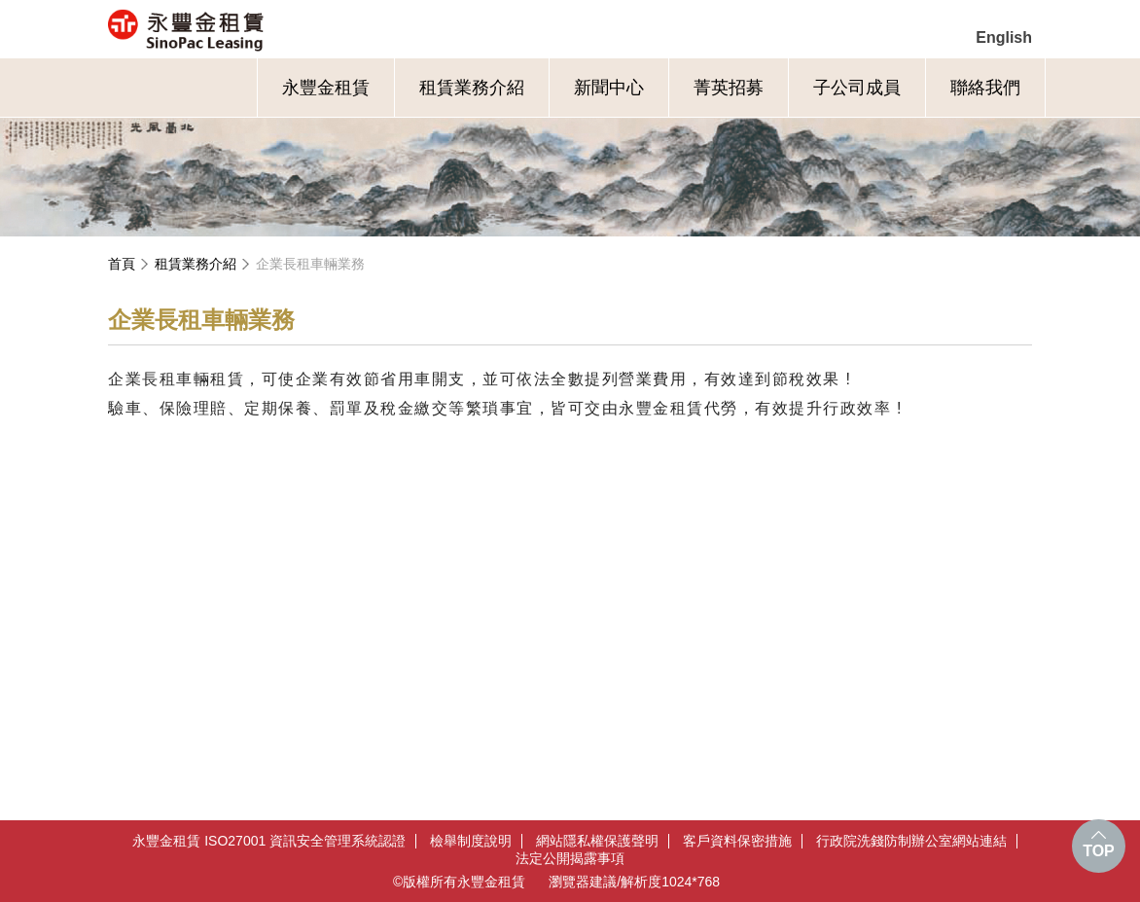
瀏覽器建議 (583, 881)
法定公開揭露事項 (570, 858)
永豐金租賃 (270, 29)
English (1004, 37)
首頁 (121, 263)
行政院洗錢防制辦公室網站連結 (911, 841)
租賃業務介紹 (471, 87)
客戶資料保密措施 (737, 841)
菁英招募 (729, 87)
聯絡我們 (985, 87)
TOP (1099, 851)
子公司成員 (857, 87)
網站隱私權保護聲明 (597, 841)
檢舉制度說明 (471, 841)
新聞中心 (609, 87)
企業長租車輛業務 (310, 263)
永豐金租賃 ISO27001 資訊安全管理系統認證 (269, 841)
